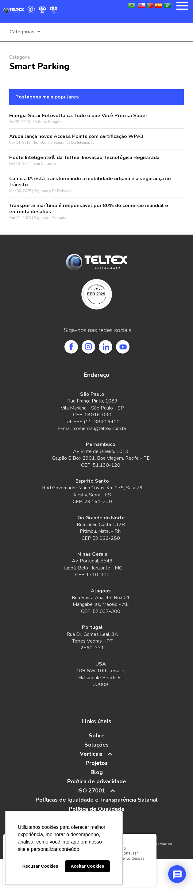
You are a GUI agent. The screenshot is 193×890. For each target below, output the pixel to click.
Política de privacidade (96, 781)
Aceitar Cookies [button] (87, 866)
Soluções (96, 744)
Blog (97, 772)
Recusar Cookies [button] (40, 866)
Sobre (97, 735)
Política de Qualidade (97, 809)
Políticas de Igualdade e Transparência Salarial (97, 799)
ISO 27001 (91, 790)
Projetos (97, 763)
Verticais (91, 754)
